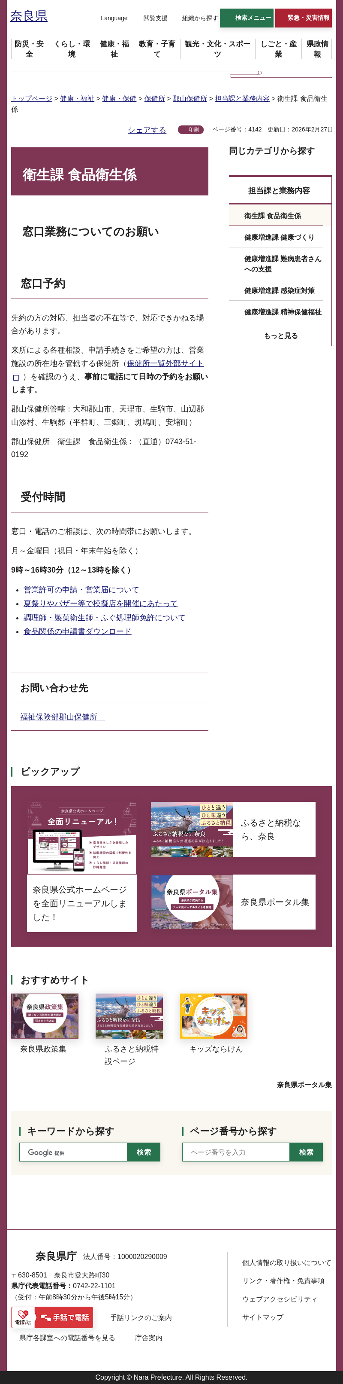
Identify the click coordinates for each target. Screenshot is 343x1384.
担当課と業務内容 (242, 98)
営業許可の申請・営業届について (81, 589)
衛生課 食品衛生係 (272, 215)
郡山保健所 (190, 98)
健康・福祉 (77, 98)
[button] (108, 18)
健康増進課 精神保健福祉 (283, 312)
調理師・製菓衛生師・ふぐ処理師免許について (105, 617)
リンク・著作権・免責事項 (283, 1280)
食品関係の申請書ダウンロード (78, 631)
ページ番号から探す (233, 1131)
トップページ (31, 98)
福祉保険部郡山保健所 (62, 717)
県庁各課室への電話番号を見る (67, 1337)
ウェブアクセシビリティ (280, 1299)
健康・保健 (119, 98)
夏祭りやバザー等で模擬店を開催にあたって (101, 603)
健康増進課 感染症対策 (279, 290)
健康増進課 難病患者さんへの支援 (283, 264)
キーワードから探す (70, 1131)
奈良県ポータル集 (304, 1084)
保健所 (154, 98)
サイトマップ (262, 1317)
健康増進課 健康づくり (279, 237)
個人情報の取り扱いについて (286, 1262)
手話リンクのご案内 (141, 1317)
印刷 (194, 130)
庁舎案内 (148, 1337)
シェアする (147, 130)
